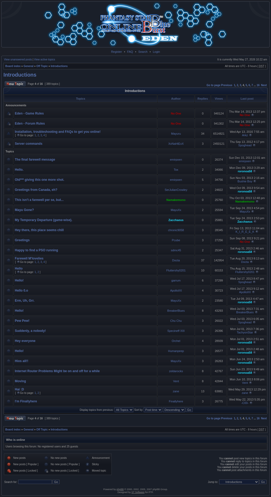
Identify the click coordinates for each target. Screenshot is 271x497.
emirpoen (176, 159)
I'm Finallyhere (26, 401)
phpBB (120, 489)
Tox (176, 169)
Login (156, 51)
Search (143, 51)
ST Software (138, 492)
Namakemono (176, 199)
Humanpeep (176, 351)
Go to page (213, 85)
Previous (226, 85)
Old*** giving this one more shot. (39, 180)
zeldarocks (176, 371)
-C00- (245, 402)
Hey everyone (25, 341)
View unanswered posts (18, 59)
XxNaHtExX (176, 143)
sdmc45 (176, 250)
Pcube (176, 240)
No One (176, 113)
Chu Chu (176, 320)
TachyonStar (245, 332)
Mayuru (176, 133)
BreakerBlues (176, 310)
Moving (20, 381)
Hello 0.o (21, 290)
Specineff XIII (175, 330)
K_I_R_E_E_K (245, 231)
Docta (176, 260)
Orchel (176, 340)
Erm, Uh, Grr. (24, 300)
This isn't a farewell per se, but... (39, 200)
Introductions (59, 66)
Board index (13, 66)
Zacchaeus (176, 220)
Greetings (22, 240)
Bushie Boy (245, 181)
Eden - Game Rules (29, 113)
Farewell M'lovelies (29, 258)
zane (176, 391)
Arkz (245, 135)
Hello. (19, 169)
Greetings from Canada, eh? (36, 190)
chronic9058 (176, 230)
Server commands (28, 144)
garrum (176, 280)
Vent (176, 381)
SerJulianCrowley (176, 189)
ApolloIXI (176, 290)
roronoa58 (245, 171)
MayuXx (176, 210)
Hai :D (19, 389)
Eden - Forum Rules (30, 123)
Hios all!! (21, 361)
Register (116, 51)
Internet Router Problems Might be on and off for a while (57, 371)
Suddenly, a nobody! (30, 331)
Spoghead (244, 145)
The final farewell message (35, 159)
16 (258, 85)
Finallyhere (176, 401)
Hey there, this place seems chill (39, 230)
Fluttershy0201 (176, 270)
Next (264, 85)
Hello (18, 268)
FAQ (130, 51)
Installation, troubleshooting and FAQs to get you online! (58, 132)
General (28, 66)
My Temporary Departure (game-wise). (43, 220)
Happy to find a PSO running (36, 250)
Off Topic (42, 66)
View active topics (44, 59)
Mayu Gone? (24, 210)
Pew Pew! (22, 321)
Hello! (19, 280)
